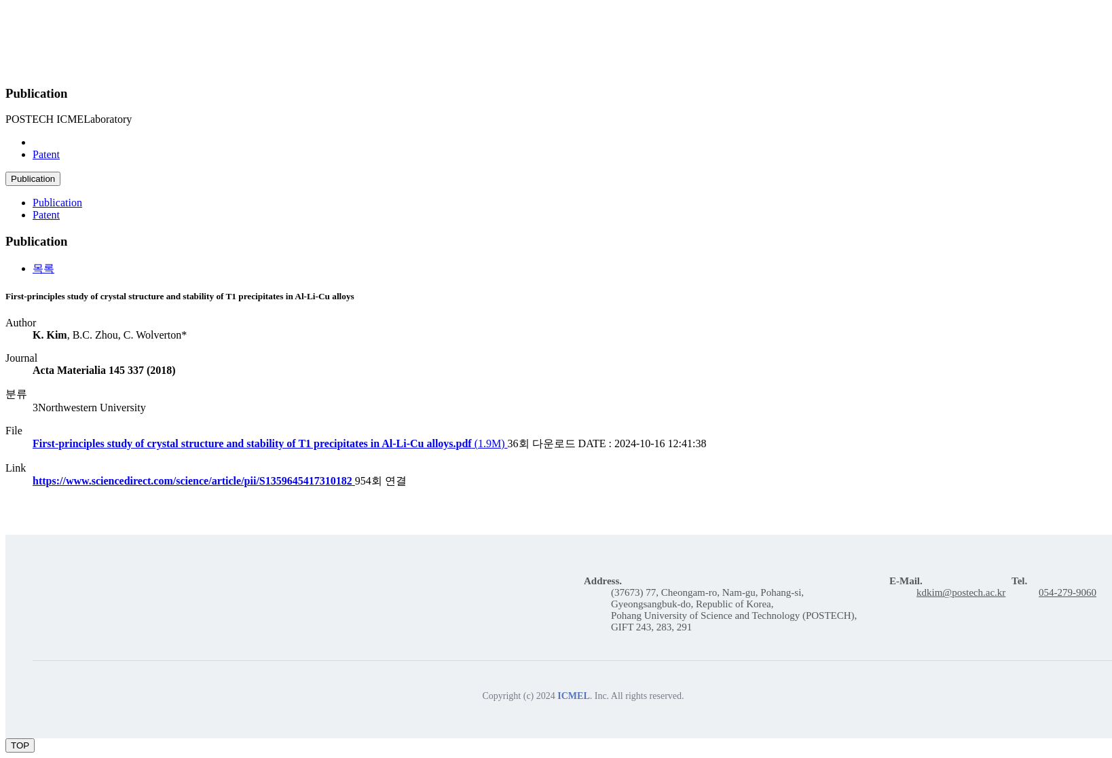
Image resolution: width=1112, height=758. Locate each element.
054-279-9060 (1067, 592)
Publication (57, 142)
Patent (46, 154)
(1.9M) (270, 443)
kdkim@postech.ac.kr (960, 592)
